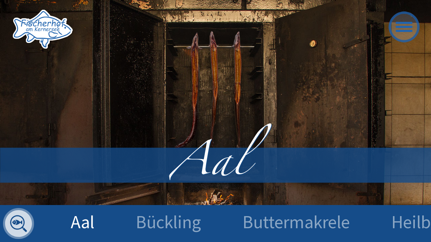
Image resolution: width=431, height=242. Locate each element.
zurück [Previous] (18, 138)
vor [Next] (412, 138)
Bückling (168, 221)
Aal (82, 221)
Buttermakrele (296, 221)
